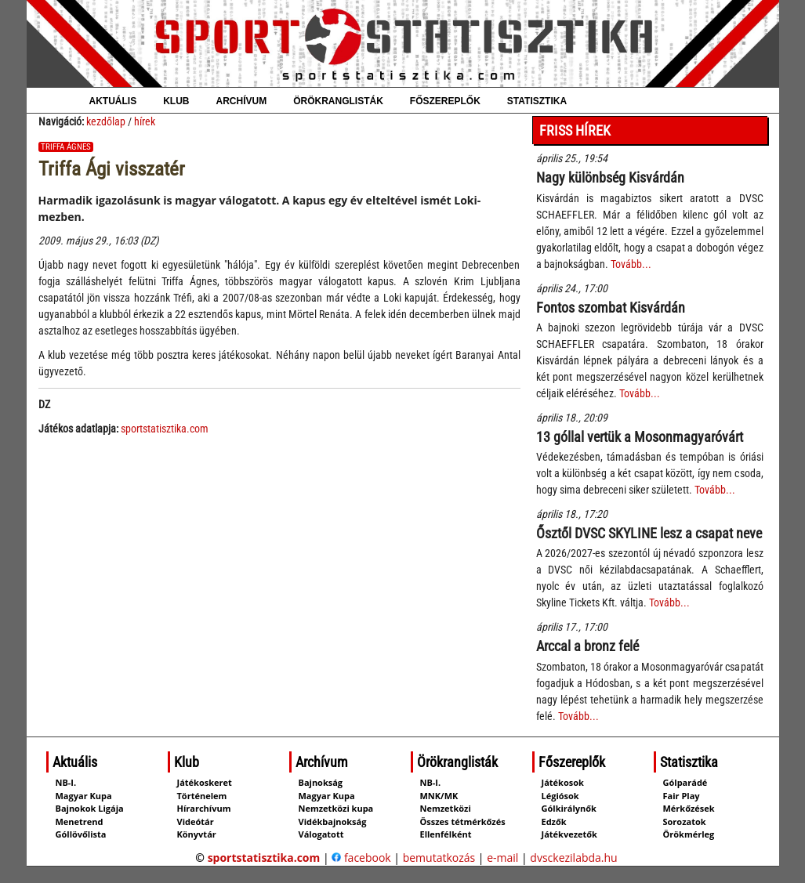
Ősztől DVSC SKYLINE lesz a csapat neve (649, 533)
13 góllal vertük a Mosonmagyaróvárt (639, 437)
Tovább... (631, 264)
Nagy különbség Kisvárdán (610, 177)
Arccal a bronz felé (587, 646)
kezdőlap (105, 121)
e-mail (502, 857)
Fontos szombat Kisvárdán (610, 307)
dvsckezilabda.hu (573, 857)
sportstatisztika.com (165, 428)
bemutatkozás (439, 857)
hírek (144, 121)
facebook (361, 857)
